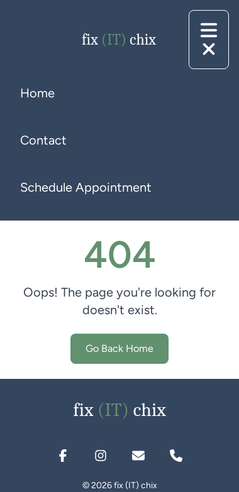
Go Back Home (119, 348)
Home (37, 93)
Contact (43, 140)
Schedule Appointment (86, 187)
